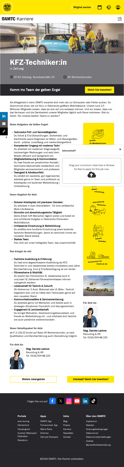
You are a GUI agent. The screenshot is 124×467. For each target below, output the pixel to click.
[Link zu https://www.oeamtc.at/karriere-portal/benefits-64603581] (99, 136)
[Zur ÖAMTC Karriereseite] (8, 18)
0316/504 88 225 (40, 355)
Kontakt (67, 437)
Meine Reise (46, 429)
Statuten (90, 425)
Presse (66, 425)
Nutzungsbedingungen (97, 429)
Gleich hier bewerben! (99, 89)
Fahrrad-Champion (49, 437)
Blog (65, 421)
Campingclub (24, 429)
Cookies (89, 441)
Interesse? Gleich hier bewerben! (90, 379)
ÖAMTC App (46, 421)
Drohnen (44, 433)
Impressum (91, 421)
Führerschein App (48, 425)
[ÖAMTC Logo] (6, 7)
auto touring (23, 421)
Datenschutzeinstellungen (98, 437)
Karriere (25, 18)
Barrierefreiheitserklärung (98, 445)
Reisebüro (22, 440)
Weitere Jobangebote (33, 379)
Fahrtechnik (23, 425)
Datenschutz (92, 433)
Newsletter (68, 433)
